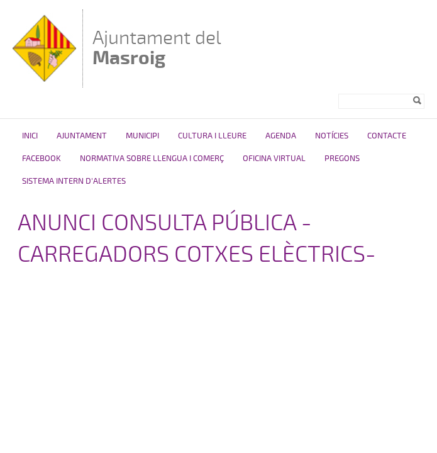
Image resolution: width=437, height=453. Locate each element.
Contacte (386, 136)
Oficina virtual (274, 159)
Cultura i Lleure (212, 136)
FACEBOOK (41, 159)
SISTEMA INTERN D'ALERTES (74, 181)
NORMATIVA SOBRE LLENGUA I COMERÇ (152, 159)
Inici (30, 136)
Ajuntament (82, 136)
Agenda (280, 136)
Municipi (142, 136)
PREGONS (342, 159)
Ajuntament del (156, 47)
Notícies (331, 136)
